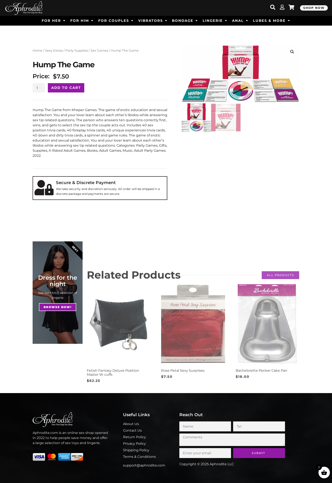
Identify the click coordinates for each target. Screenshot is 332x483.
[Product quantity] (39, 87)
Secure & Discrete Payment (86, 182)
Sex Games (99, 50)
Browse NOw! (58, 307)
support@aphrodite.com (144, 465)
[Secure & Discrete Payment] (44, 187)
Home (37, 50)
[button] (292, 52)
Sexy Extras (54, 50)
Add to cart (66, 88)
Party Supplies (76, 50)
